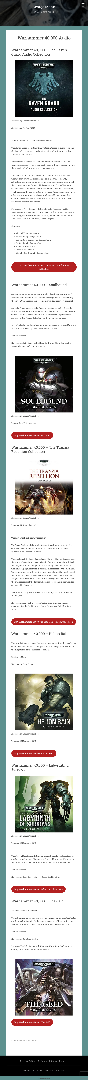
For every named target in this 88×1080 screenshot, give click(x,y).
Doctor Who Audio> (28, 1040)
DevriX (39, 1070)
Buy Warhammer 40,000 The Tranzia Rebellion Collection (43, 621)
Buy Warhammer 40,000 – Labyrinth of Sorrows (38, 889)
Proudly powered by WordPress (54, 1070)
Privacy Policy (27, 1061)
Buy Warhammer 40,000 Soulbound (32, 435)
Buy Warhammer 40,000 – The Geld (32, 1022)
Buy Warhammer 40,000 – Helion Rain (33, 753)
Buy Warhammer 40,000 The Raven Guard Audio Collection (44, 267)
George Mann (44, 6)
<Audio (14, 1040)
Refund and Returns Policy (52, 1061)
